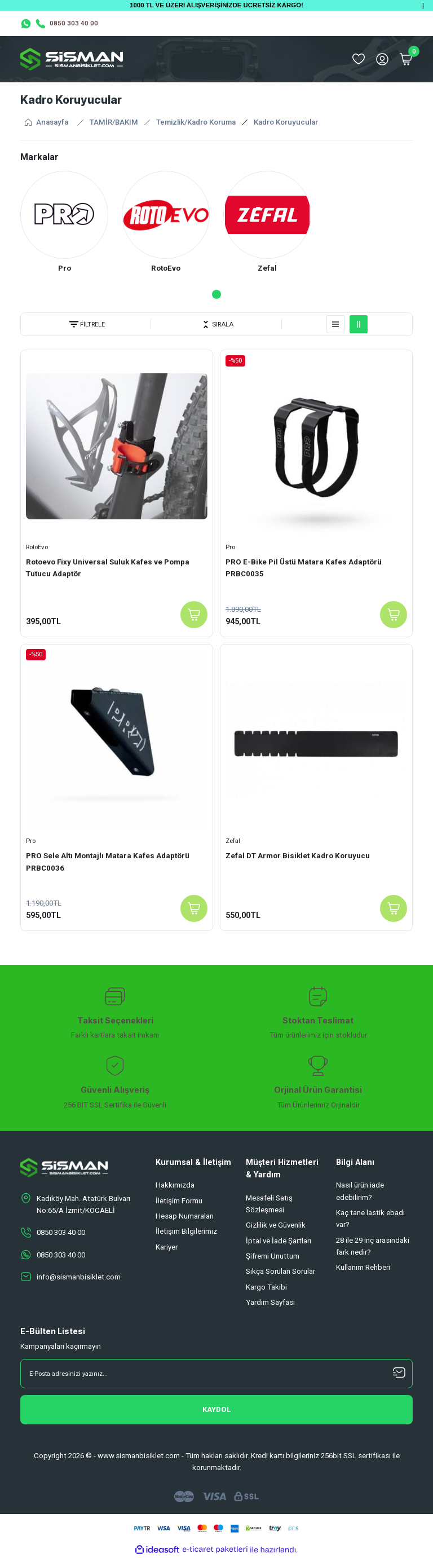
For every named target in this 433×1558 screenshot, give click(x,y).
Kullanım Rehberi (363, 1268)
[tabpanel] (64, 223)
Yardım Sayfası (270, 1303)
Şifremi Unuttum (272, 1256)
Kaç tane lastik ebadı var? (370, 1219)
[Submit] (216, 1410)
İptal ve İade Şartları (278, 1241)
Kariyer (167, 1247)
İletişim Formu (179, 1201)
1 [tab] (216, 294)
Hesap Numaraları (185, 1216)
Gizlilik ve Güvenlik (276, 1225)
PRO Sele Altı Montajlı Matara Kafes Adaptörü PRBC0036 (107, 861)
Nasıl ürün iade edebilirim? (360, 1191)
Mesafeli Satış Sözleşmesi (269, 1204)
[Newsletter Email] (216, 1374)
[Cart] (406, 59)
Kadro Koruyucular (286, 122)
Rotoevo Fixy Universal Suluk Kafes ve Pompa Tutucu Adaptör (107, 568)
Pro (230, 547)
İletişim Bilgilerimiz (186, 1232)
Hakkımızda (175, 1185)
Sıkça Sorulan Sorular (280, 1272)
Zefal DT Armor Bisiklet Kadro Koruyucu (298, 855)
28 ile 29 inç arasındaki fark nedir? (372, 1246)
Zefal (233, 841)
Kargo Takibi (266, 1287)
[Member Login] (382, 59)
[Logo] (71, 59)
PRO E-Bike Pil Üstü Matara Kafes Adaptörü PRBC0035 (304, 568)
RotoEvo (37, 547)
